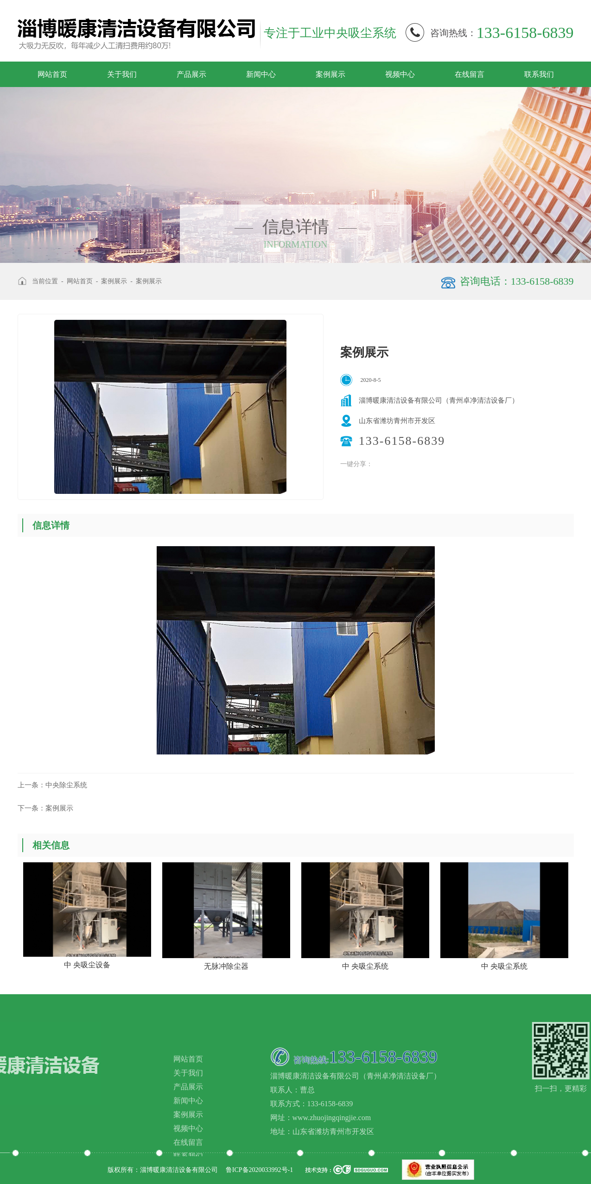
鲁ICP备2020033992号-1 (259, 1169)
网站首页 (52, 74)
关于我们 (122, 74)
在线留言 (469, 74)
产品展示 (191, 74)
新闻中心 (261, 74)
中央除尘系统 (52, 785)
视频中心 (400, 74)
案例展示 (330, 74)
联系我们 (539, 74)
